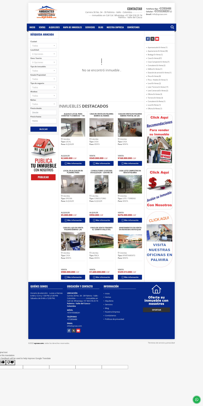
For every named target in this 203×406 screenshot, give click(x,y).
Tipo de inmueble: (38, 66)
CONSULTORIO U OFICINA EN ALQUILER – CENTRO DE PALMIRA (101, 172)
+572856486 (165, 8)
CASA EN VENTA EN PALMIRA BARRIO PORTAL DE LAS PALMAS (130, 115)
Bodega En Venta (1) (155, 54)
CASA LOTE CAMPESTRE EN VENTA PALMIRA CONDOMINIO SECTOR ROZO (130, 172)
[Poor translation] (10, 362)
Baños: (33, 100)
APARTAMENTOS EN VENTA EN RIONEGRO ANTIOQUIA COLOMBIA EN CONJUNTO (130, 228)
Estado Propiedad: (38, 75)
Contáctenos (133, 27)
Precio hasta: (35, 116)
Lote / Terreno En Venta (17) (158, 87)
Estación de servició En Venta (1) (159, 72)
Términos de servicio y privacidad (161, 343)
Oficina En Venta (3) (155, 94)
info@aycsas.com (74, 326)
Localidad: (34, 50)
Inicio (32, 27)
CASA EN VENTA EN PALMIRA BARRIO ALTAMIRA (101, 115)
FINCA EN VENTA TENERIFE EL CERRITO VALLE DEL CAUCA (101, 228)
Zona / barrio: (36, 58)
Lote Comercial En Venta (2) (158, 90)
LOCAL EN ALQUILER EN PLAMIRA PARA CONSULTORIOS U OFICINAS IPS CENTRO (73, 172)
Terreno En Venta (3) (155, 98)
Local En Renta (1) (154, 105)
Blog (100, 27)
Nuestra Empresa (115, 27)
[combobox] (43, 45)
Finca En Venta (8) (154, 76)
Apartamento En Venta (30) (158, 51)
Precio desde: (36, 108)
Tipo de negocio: (37, 83)
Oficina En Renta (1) (155, 108)
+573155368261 (162, 11)
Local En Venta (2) (154, 83)
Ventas (42, 27)
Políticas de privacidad (114, 319)
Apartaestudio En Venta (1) (157, 47)
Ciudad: (33, 41)
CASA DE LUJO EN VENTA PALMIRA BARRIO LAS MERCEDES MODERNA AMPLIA (73, 228)
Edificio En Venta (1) (155, 69)
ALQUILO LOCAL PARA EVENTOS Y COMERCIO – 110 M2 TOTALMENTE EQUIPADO (73, 115)
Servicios (90, 27)
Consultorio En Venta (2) (156, 65)
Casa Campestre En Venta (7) (158, 62)
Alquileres (54, 27)
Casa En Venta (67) (155, 58)
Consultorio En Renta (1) (156, 101)
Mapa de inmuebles (72, 27)
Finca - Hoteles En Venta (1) (158, 80)
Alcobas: (33, 91)
